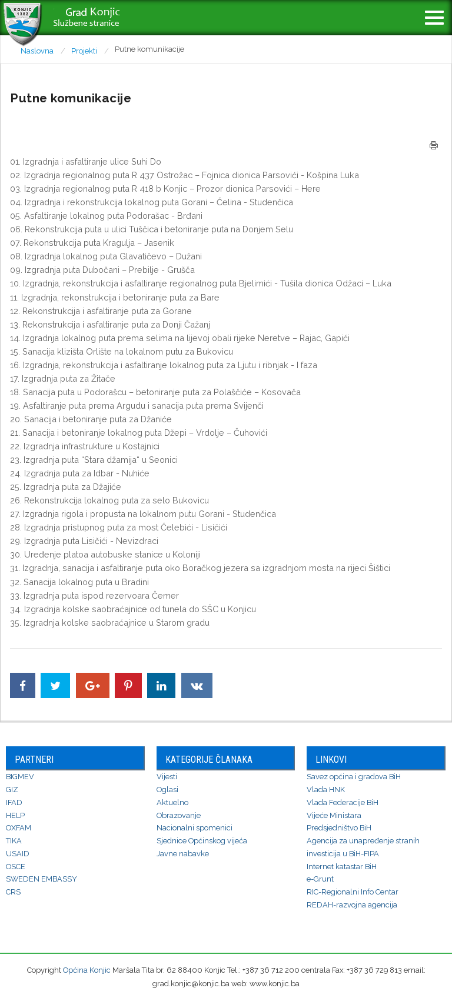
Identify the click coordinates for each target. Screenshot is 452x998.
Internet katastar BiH (342, 866)
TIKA (14, 840)
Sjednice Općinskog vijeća (202, 840)
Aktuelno (172, 802)
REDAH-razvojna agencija (352, 904)
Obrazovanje (179, 815)
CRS (13, 891)
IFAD (14, 802)
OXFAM (18, 827)
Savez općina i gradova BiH (354, 776)
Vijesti (167, 776)
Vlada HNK (326, 789)
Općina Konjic (87, 970)
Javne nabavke (183, 853)
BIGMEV (20, 776)
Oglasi (167, 789)
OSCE (15, 866)
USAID (17, 853)
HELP (15, 815)
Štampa (434, 145)
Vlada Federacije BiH (342, 802)
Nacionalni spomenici (194, 827)
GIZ (12, 789)
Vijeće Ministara (334, 815)
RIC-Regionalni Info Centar (352, 891)
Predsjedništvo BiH (339, 827)
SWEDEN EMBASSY (41, 878)
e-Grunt (320, 878)
